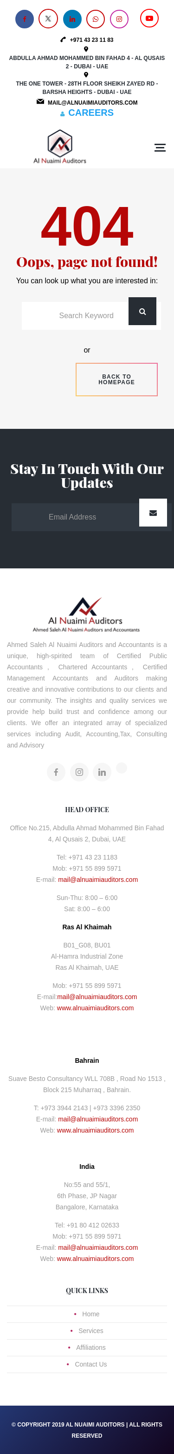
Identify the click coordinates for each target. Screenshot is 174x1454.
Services (90, 1330)
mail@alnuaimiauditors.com (98, 879)
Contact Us (91, 1364)
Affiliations (91, 1347)
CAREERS (91, 112)
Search (142, 311)
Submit (153, 513)
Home (90, 1314)
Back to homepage (116, 380)
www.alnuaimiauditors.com (95, 1008)
